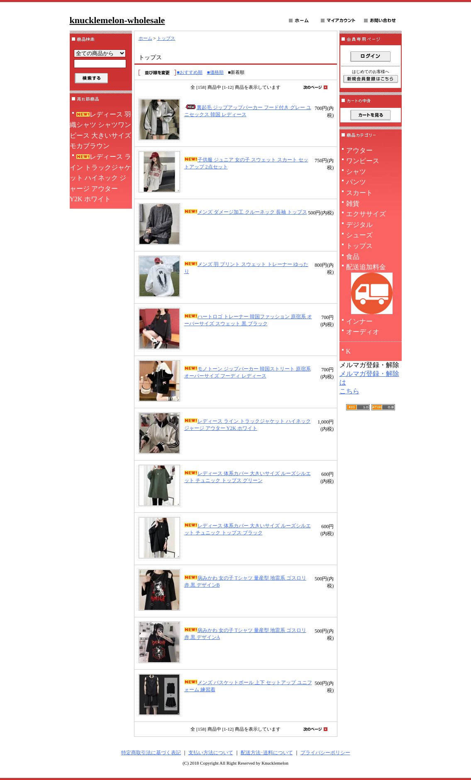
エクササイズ (366, 213)
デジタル (359, 224)
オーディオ (362, 331)
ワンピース (362, 160)
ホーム (145, 38)
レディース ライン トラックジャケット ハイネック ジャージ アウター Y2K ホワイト (100, 177)
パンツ (356, 181)
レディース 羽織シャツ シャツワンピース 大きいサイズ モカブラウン (100, 130)
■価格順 (215, 72)
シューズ (359, 235)
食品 (352, 256)
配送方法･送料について (267, 753)
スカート (359, 192)
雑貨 (352, 203)
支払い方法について (210, 753)
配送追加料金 (370, 289)
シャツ (356, 171)
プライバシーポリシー (325, 753)
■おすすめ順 (190, 72)
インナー (359, 321)
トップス (166, 38)
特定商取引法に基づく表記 (151, 753)
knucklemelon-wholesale (117, 20)
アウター (359, 150)
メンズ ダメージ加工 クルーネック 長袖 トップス (245, 212)
